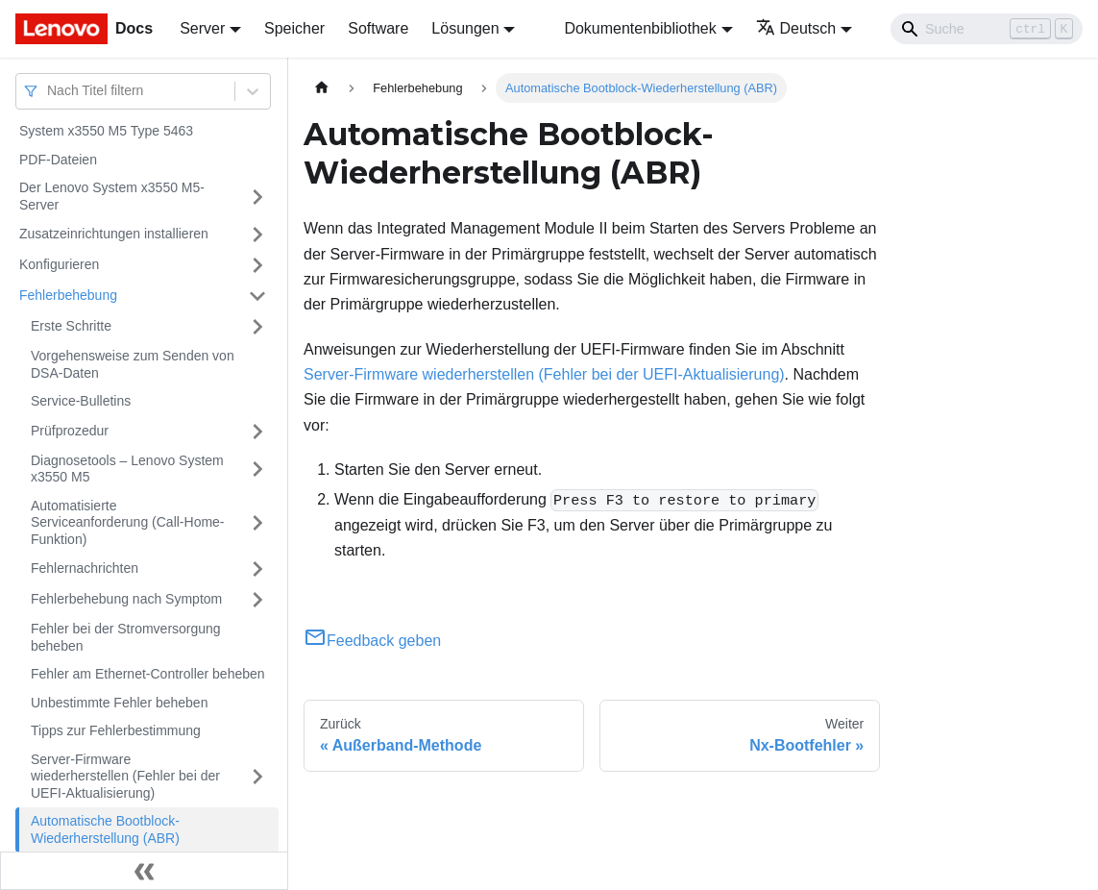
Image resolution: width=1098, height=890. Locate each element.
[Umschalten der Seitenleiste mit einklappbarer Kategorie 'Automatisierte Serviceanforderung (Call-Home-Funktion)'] (257, 523)
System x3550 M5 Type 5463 (106, 130)
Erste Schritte (71, 326)
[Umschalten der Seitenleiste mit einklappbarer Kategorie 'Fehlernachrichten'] (257, 569)
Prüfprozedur (70, 430)
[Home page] (322, 88)
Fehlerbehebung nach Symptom (126, 598)
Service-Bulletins (81, 400)
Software (378, 28)
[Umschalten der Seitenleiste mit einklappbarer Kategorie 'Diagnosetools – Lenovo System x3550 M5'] (257, 469)
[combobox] (49, 91)
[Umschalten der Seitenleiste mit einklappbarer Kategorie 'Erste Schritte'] (257, 326)
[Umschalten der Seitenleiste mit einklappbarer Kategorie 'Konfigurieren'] (257, 265)
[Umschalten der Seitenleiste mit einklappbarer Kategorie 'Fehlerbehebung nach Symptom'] (257, 599)
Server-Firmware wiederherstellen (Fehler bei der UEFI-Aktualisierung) (125, 776)
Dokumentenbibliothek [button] (640, 28)
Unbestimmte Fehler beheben (119, 702)
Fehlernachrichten (84, 568)
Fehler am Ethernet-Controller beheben (148, 673)
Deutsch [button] (796, 28)
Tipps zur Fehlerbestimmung (116, 730)
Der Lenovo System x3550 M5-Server (112, 196)
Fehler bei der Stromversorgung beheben (126, 637)
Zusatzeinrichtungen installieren (113, 233)
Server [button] (202, 28)
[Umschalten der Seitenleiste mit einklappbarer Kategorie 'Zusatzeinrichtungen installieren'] (257, 234)
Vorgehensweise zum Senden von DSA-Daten (132, 364)
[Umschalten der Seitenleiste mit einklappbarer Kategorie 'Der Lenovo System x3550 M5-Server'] (257, 196)
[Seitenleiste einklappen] (144, 871)
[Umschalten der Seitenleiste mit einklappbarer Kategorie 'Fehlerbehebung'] (257, 296)
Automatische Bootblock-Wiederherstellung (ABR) (105, 829)
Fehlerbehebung (68, 295)
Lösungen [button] (465, 28)
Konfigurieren (59, 264)
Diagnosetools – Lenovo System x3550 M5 (127, 469)
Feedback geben (372, 640)
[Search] (987, 28)
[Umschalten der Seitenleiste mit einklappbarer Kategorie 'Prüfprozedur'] (257, 431)
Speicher (294, 28)
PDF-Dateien (58, 159)
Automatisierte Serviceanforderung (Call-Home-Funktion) (128, 522)
